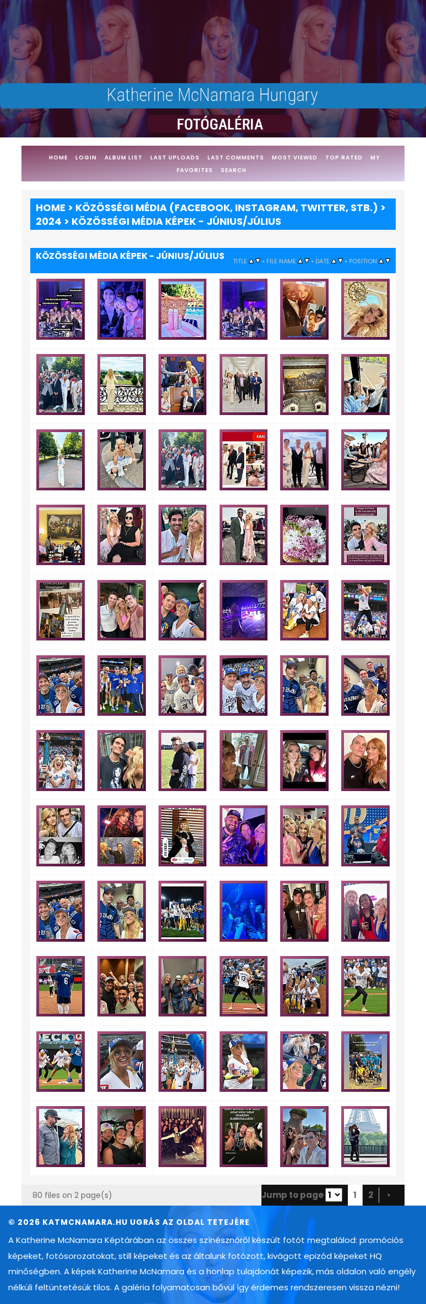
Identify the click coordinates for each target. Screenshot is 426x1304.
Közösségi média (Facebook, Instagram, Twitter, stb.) (226, 207)
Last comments (235, 157)
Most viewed (295, 157)
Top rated (344, 157)
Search (234, 170)
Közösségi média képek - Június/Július (176, 221)
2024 (49, 221)
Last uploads (175, 157)
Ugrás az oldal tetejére (190, 1222)
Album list (124, 157)
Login (86, 157)
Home (58, 157)
